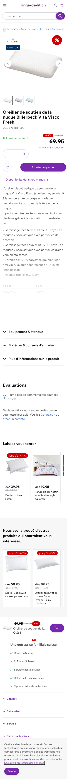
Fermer (12, 771)
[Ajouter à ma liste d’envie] (7, 167)
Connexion (48, 414)
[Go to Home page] (33, 5)
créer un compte (14, 419)
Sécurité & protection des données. (24, 762)
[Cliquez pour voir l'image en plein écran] (33, 63)
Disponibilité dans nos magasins (27, 179)
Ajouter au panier (43, 167)
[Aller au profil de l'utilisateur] (55, 5)
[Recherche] (60, 16)
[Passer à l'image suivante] (59, 63)
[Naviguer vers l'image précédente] (8, 63)
